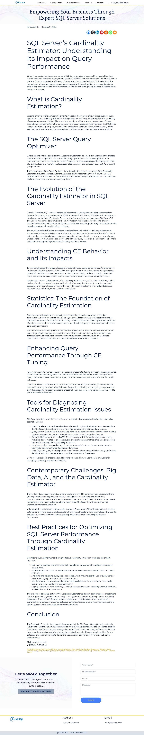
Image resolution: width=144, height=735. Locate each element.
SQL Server (93, 651)
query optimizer (55, 651)
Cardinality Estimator (64, 649)
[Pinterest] (102, 32)
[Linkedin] (97, 32)
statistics (112, 651)
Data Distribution (77, 649)
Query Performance (67, 651)
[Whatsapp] (110, 32)
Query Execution (43, 651)
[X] (93, 32)
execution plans (32, 651)
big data (54, 649)
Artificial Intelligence (34, 649)
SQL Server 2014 (103, 651)
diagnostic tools (105, 649)
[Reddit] (106, 32)
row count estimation (82, 651)
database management (91, 649)
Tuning (29, 652)
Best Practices (46, 649)
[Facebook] (88, 32)
